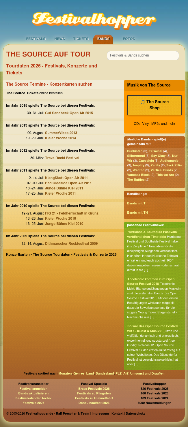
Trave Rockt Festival (62, 158)
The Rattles (135, 179)
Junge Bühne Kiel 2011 (64, 188)
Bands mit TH (137, 212)
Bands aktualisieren (33, 393)
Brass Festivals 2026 (94, 388)
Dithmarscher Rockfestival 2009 (71, 243)
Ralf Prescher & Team (72, 413)
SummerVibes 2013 (61, 133)
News (59, 39)
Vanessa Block (138, 174)
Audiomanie (169, 160)
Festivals (36, 39)
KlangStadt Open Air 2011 (66, 178)
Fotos (129, 39)
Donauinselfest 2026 (94, 403)
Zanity (155, 165)
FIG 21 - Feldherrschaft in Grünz (71, 213)
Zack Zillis (174, 165)
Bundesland (105, 373)
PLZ (119, 373)
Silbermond (136, 155)
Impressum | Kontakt (107, 413)
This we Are (165, 174)
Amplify (138, 165)
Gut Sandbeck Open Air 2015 (69, 113)
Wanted (138, 170)
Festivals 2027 (33, 403)
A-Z (126, 373)
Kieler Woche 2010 (60, 218)
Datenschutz (135, 413)
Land (90, 373)
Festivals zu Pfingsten (94, 393)
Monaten (65, 373)
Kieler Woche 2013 (60, 138)
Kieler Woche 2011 (60, 193)
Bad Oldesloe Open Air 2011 (68, 183)
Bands (103, 39)
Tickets (81, 39)
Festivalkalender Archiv (33, 398)
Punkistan (134, 151)
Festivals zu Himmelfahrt (94, 398)
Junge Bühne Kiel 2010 (64, 223)
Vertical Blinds (162, 170)
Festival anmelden (33, 388)
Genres (78, 373)
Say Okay (158, 155)
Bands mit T (136, 203)
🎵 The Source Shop (154, 105)
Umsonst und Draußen (147, 373)
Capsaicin (146, 160)
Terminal (155, 151)
